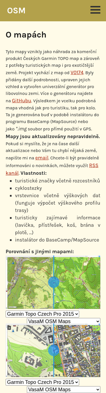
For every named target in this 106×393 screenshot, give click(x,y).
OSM (16, 10)
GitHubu (21, 100)
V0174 (77, 72)
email (41, 158)
